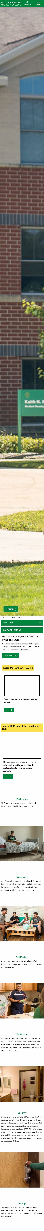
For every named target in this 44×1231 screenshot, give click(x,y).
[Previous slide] (6, 710)
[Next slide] (11, 710)
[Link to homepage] (11, 3)
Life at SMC (11, 617)
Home (4, 617)
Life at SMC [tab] (8, 623)
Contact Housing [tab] (12, 630)
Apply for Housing (10, 655)
